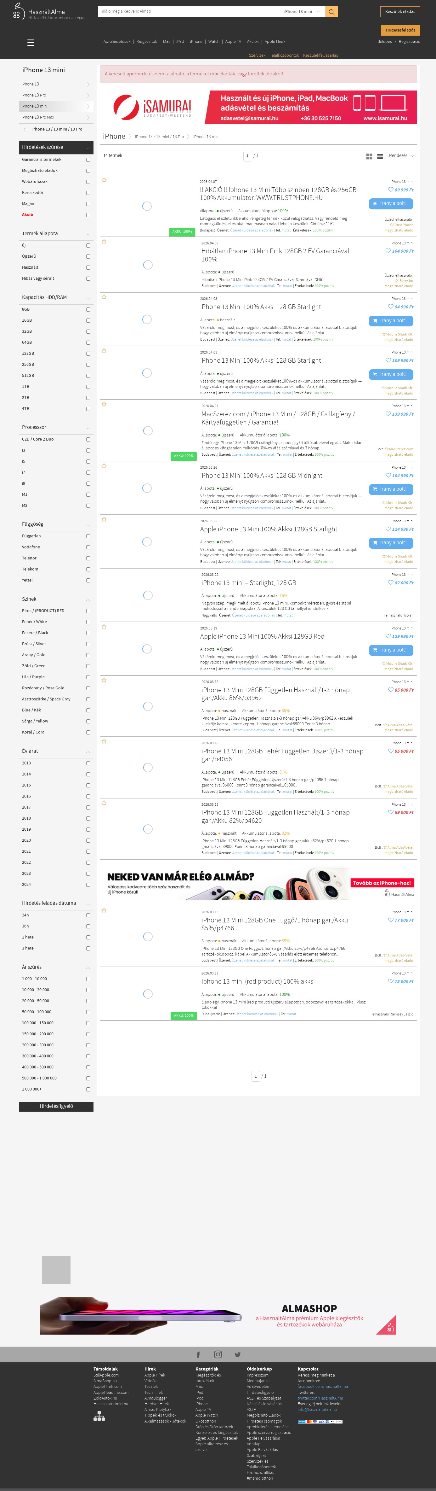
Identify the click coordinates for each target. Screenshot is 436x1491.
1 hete (56, 937)
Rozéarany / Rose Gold (56, 688)
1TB (56, 386)
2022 (56, 862)
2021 (56, 851)
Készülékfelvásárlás (320, 56)
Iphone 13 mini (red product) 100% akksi (258, 982)
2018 (56, 818)
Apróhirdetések (117, 42)
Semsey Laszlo (402, 1014)
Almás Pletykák (158, 1410)
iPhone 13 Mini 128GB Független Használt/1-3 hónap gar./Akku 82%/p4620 (275, 817)
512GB (56, 375)
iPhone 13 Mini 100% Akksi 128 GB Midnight (261, 476)
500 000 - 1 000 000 (56, 1078)
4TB (56, 409)
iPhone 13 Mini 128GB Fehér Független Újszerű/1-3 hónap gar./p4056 (282, 756)
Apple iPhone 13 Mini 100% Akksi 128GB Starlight (268, 530)
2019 (56, 829)
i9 (56, 483)
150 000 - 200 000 (56, 1034)
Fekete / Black (56, 633)
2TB (56, 398)
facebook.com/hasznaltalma (323, 1387)
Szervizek (257, 56)
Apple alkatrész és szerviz (211, 1447)
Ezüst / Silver (56, 644)
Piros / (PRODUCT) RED (56, 611)
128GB (56, 353)
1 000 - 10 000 (56, 979)
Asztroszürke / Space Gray (56, 699)
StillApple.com (106, 1375)
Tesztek (151, 1387)
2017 (56, 807)
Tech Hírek (153, 1393)
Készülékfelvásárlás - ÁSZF (265, 1407)
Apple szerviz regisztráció (269, 1433)
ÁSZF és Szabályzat (264, 1398)
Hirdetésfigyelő (56, 1106)
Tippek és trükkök (160, 1415)
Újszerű (56, 256)
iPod (199, 1398)
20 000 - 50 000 (56, 1001)
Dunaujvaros (210, 1014)
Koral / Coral (56, 732)
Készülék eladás (400, 12)
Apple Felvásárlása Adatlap (263, 1441)
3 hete (56, 948)
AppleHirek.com (107, 1387)
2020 (56, 840)
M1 (56, 494)
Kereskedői (56, 193)
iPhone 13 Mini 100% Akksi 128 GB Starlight (260, 307)
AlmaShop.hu (105, 1381)
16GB (56, 320)
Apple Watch (206, 1415)
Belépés (385, 42)
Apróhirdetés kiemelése (268, 1427)
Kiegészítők (147, 42)
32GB (56, 331)
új (56, 245)
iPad (180, 42)
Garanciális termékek (56, 159)
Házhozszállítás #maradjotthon (260, 1476)
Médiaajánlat (258, 1381)
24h (56, 915)
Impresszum (258, 1375)
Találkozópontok (284, 56)
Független (56, 536)
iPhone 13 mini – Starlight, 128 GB (248, 583)
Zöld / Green (56, 666)
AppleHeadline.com (110, 1393)
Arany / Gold (56, 655)
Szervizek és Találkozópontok (261, 1464)
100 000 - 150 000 (56, 1023)
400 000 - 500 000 (56, 1067)
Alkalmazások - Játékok (165, 1421)
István (408, 615)
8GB (56, 309)
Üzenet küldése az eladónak (251, 230)
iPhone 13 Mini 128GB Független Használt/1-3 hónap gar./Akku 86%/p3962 (275, 695)
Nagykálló (209, 615)
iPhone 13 (30, 84)
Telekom (56, 569)
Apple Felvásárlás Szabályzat (262, 1453)
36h (56, 926)
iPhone (196, 42)
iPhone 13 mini (298, 12)
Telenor (56, 558)
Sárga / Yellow (56, 721)
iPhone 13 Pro (33, 95)
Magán (56, 204)
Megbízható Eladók (264, 1415)
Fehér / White (56, 622)
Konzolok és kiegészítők (216, 1433)
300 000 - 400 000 (56, 1056)
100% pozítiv (323, 230)
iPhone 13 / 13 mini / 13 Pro (56, 129)
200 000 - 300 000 (56, 1045)
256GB (56, 364)
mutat (286, 230)
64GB (56, 342)
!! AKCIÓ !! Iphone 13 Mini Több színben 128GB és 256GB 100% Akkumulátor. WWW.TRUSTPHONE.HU (278, 194)
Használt (56, 267)
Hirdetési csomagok (264, 1421)
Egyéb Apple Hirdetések (216, 1438)
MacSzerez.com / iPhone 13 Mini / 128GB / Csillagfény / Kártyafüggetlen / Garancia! (278, 419)
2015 (56, 785)
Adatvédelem (258, 1387)
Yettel (56, 580)
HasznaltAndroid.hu (110, 1404)
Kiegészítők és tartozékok (208, 1378)
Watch (213, 42)
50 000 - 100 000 (56, 1012)
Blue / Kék (56, 710)
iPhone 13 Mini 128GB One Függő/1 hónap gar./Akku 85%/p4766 (274, 925)
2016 (56, 796)
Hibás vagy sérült (56, 278)
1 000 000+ (56, 1089)
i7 (56, 472)
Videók (150, 1381)
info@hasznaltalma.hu (317, 1410)
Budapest (207, 230)
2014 (56, 774)
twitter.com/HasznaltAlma (320, 1398)
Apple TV (233, 42)
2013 (56, 763)
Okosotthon (205, 1421)
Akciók (253, 42)
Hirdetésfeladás (400, 30)
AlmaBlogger (155, 1398)
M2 (56, 505)
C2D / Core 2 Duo (56, 439)
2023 (56, 873)
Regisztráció (409, 42)
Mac (166, 42)
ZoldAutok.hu (105, 1398)
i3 (56, 450)
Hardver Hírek (156, 1404)
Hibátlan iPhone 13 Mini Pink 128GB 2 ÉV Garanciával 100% (275, 256)
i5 (56, 461)
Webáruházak (56, 181)
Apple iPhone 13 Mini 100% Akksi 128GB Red (262, 637)
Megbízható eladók (56, 170)
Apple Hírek (275, 42)
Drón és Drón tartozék (214, 1427)
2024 (56, 884)
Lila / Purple (56, 677)
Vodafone (56, 547)
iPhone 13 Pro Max (37, 117)
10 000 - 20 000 (56, 990)
